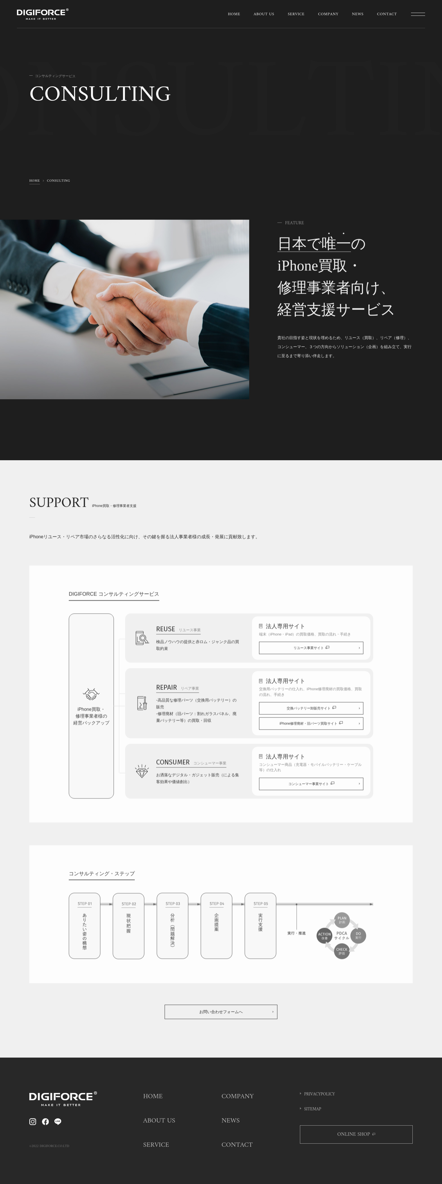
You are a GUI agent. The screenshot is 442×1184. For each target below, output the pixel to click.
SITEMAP (312, 1109)
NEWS (358, 14)
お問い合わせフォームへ (221, 1020)
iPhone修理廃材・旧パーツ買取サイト (308, 740)
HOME (234, 14)
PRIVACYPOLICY (319, 1094)
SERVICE (296, 14)
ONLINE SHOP (353, 1134)
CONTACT (387, 14)
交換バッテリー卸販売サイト (309, 725)
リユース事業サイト (308, 665)
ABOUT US (264, 14)
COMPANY (328, 14)
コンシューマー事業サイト (308, 801)
